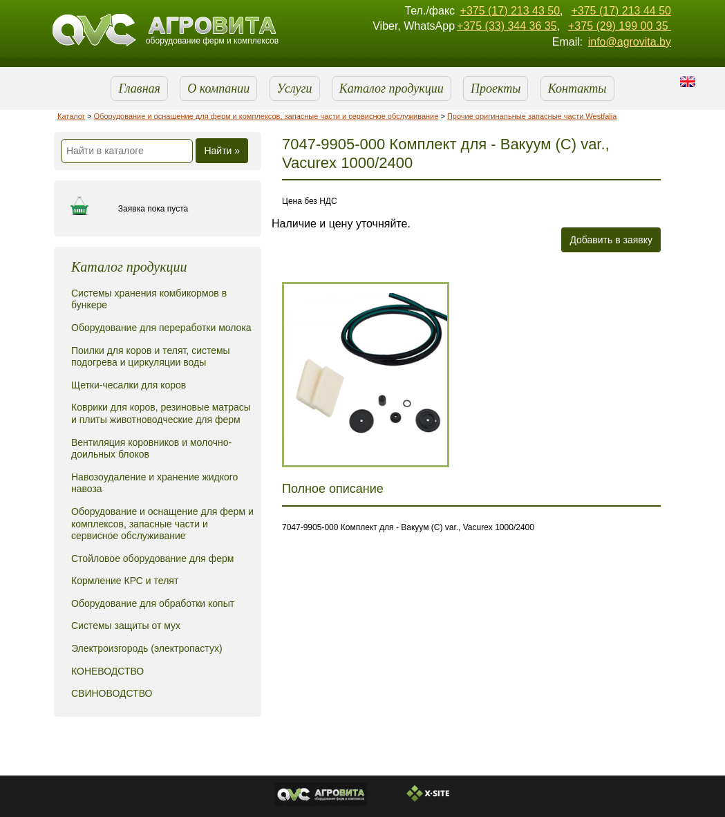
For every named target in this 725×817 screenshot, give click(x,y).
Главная (139, 88)
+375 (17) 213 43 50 (510, 11)
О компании (218, 88)
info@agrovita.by (629, 42)
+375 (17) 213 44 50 (621, 11)
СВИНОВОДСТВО (111, 693)
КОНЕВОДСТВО (107, 671)
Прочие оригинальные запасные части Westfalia (532, 116)
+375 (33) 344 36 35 (507, 26)
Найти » (222, 150)
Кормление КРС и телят (124, 580)
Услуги (294, 88)
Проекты (495, 88)
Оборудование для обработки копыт (152, 603)
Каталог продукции (391, 88)
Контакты (577, 88)
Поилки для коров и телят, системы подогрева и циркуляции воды (150, 356)
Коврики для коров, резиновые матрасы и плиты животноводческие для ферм (161, 413)
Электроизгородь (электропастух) (147, 648)
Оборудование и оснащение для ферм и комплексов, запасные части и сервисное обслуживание (266, 116)
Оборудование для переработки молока (161, 327)
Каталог (71, 116)
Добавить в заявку (610, 239)
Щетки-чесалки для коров (128, 385)
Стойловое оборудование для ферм (152, 558)
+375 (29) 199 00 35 (619, 26)
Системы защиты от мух (125, 625)
